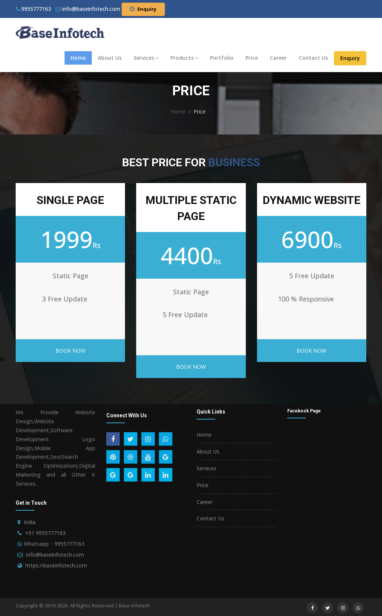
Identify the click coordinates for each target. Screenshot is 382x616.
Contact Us (313, 57)
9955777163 (33, 8)
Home (78, 57)
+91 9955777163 (45, 532)
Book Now (70, 350)
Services (146, 57)
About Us (110, 57)
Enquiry (143, 9)
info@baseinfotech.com (55, 554)
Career (278, 57)
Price (251, 57)
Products (184, 57)
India (29, 522)
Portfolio (222, 57)
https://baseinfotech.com (56, 565)
